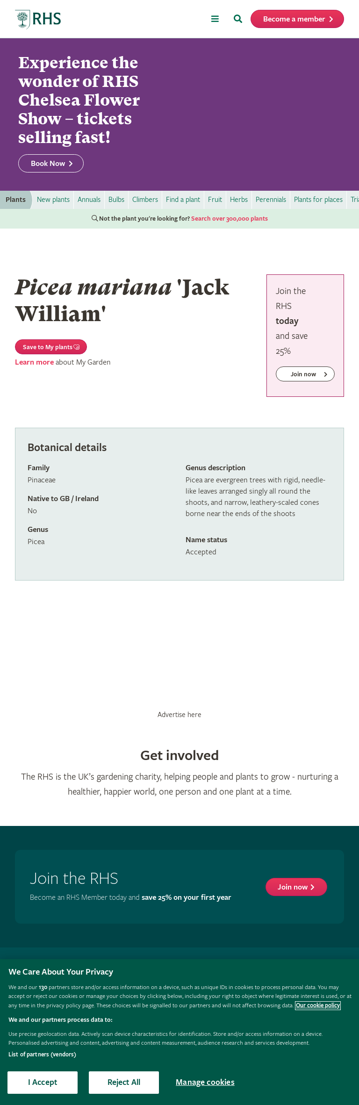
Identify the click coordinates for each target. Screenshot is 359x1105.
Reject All (124, 1082)
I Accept (42, 1082)
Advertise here (179, 714)
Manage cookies (205, 1082)
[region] (179, 1032)
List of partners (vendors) (42, 1054)
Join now (293, 887)
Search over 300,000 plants (229, 218)
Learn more (34, 362)
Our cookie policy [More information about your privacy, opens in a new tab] (318, 1005)
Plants (16, 199)
